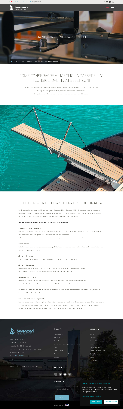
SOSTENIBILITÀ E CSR (95, 341)
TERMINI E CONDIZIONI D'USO (97, 351)
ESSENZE (56, 357)
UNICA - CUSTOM (58, 351)
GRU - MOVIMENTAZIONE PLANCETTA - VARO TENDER (67, 344)
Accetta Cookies (96, 402)
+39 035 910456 (21, 2)
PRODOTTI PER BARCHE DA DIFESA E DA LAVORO (65, 354)
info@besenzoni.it (37, 2)
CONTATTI (92, 357)
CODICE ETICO (93, 337)
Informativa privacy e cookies (91, 396)
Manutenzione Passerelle (51, 62)
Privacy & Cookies (15, 366)
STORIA (91, 344)
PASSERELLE (57, 341)
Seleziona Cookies (110, 402)
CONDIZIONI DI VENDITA (96, 347)
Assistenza (29, 62)
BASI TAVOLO (57, 337)
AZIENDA (92, 334)
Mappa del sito (27, 366)
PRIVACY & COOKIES (95, 354)
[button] (11, 2)
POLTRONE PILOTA (58, 334)
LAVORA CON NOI (94, 360)
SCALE (55, 347)
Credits (35, 366)
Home (22, 62)
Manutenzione (38, 62)
